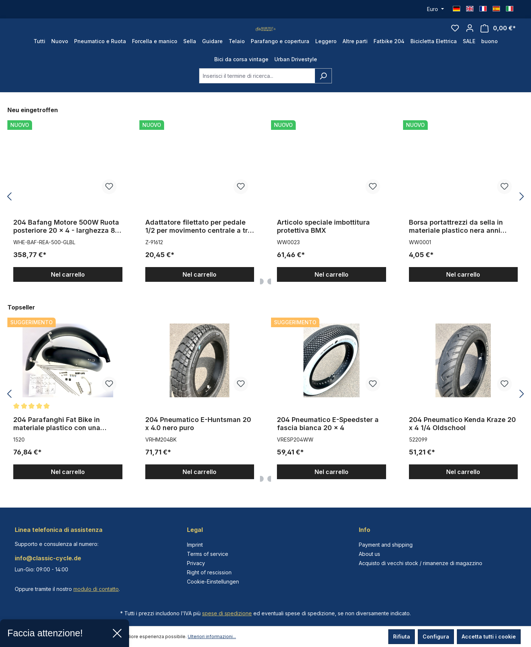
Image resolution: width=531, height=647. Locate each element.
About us (369, 554)
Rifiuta (401, 636)
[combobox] (257, 90)
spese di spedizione (227, 613)
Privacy (196, 563)
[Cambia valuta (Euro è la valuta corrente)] (435, 9)
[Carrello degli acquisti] (498, 35)
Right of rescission (209, 572)
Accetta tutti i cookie (489, 636)
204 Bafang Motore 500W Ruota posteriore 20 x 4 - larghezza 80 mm (66, 241)
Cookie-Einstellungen (213, 581)
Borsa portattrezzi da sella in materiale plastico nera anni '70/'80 (456, 241)
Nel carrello (68, 289)
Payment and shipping (386, 545)
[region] (265, 211)
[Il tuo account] (469, 35)
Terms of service (207, 554)
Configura (436, 636)
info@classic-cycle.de (48, 558)
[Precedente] (9, 212)
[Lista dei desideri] (455, 35)
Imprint (195, 545)
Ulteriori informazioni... (212, 636)
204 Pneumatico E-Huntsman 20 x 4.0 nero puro (198, 438)
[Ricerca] (323, 90)
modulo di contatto (96, 589)
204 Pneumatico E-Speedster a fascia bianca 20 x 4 (328, 438)
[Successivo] (521, 212)
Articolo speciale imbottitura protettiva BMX (323, 241)
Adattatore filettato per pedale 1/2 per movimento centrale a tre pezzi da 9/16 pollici (198, 241)
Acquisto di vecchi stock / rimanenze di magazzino (420, 563)
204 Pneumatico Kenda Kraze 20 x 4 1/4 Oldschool (462, 438)
